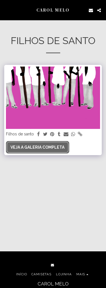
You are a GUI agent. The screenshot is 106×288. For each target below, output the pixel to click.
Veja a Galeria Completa (37, 147)
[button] (6, 10)
